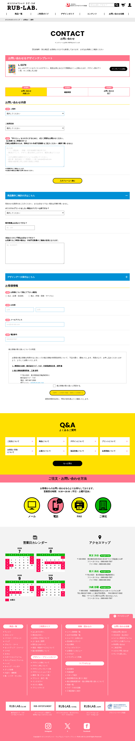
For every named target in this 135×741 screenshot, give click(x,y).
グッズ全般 (9, 669)
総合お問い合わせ (120, 632)
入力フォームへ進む (67, 181)
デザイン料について (40, 666)
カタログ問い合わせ (120, 651)
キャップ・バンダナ (12, 666)
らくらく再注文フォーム (122, 638)
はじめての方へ (38, 632)
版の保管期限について (40, 651)
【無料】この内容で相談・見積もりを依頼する (67, 393)
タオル (7, 654)
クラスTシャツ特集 (74, 657)
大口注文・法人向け (120, 635)
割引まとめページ (39, 644)
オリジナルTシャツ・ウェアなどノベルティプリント (59, 737)
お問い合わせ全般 (116, 14)
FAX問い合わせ (119, 644)
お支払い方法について (40, 638)
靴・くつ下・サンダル (13, 676)
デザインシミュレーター (41, 672)
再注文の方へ (37, 635)
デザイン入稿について (40, 662)
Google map (105, 556)
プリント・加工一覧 (40, 678)
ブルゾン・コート (11, 644)
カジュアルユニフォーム (14, 660)
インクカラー (37, 681)
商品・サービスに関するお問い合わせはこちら (100, 596)
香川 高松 (94, 571)
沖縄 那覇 (94, 587)
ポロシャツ (9, 635)
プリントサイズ (38, 688)
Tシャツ (8, 632)
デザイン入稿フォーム (121, 641)
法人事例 (70, 644)
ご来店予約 (117, 647)
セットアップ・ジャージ (14, 647)
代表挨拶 (70, 672)
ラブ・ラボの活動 (73, 688)
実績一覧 (70, 684)
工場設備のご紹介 (73, 691)
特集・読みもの (84, 626)
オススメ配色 (37, 684)
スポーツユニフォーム (13, 657)
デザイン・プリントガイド (44, 657)
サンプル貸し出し (120, 654)
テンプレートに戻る (118, 69)
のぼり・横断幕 (11, 673)
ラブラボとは (84, 663)
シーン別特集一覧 (73, 632)
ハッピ (7, 663)
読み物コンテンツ (73, 641)
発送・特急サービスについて (43, 647)
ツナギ (7, 651)
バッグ (7, 641)
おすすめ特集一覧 (73, 635)
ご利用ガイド (44, 626)
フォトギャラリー (73, 647)
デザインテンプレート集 (41, 669)
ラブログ (70, 654)
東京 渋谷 (94, 555)
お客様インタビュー (74, 651)
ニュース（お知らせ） (75, 638)
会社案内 (70, 669)
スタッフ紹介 (72, 675)
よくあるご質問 (38, 641)
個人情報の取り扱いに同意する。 (69, 386)
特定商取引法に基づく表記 (77, 678)
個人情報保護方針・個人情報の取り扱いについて (85, 681)
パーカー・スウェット (13, 638)
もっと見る (67, 463)
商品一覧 (18, 14)
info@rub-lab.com (37, 383)
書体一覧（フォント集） (41, 675)
